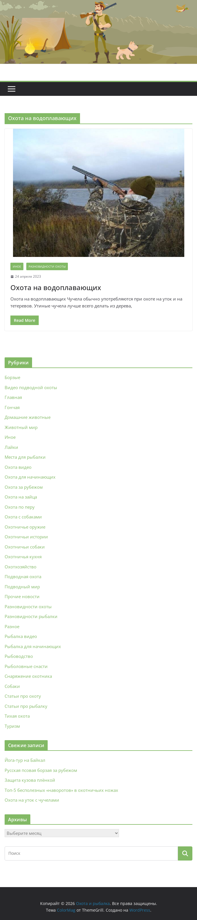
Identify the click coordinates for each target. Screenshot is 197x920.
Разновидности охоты (47, 266)
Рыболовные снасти (26, 666)
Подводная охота (23, 576)
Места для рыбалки (25, 457)
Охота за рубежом (24, 487)
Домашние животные (28, 417)
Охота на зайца (21, 497)
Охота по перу (20, 507)
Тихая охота (17, 716)
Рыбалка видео (21, 636)
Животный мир (21, 427)
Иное (17, 266)
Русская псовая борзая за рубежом (41, 770)
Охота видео (18, 467)
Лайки (11, 447)
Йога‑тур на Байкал (25, 760)
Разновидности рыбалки (31, 616)
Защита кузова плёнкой (30, 780)
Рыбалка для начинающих (33, 646)
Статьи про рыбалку (26, 706)
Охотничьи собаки (25, 547)
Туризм (12, 726)
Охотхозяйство (20, 567)
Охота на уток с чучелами (32, 800)
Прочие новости (22, 596)
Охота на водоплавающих (55, 287)
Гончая (12, 407)
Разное (12, 626)
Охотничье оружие (25, 527)
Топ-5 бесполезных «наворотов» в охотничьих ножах (61, 790)
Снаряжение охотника (28, 676)
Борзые (12, 377)
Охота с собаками (23, 517)
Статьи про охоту (23, 696)
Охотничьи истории (26, 537)
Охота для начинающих (30, 477)
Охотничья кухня (23, 556)
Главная (13, 397)
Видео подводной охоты (31, 387)
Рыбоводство (19, 656)
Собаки (12, 686)
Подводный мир (22, 586)
